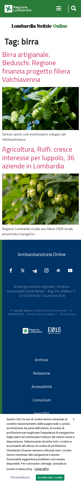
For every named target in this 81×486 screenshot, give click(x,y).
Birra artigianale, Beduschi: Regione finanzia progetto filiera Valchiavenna (36, 66)
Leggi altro (42, 469)
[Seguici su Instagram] (47, 270)
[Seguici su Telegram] (35, 270)
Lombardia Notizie (31, 26)
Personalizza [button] (20, 477)
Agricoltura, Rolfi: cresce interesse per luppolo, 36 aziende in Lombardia (38, 157)
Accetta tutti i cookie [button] (50, 477)
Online (60, 26)
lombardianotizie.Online (42, 254)
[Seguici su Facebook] (12, 270)
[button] (73, 9)
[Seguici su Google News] (59, 270)
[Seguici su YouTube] (71, 270)
